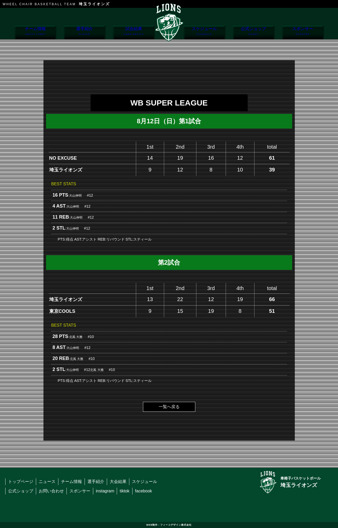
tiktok (124, 491)
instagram (105, 491)
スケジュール (204, 33)
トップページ (20, 481)
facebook (143, 491)
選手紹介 (84, 33)
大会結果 (118, 481)
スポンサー (303, 33)
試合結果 (134, 33)
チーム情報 (35, 33)
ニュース (47, 481)
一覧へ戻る (169, 406)
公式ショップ (253, 33)
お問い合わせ (51, 491)
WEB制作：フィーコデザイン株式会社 (169, 525)
